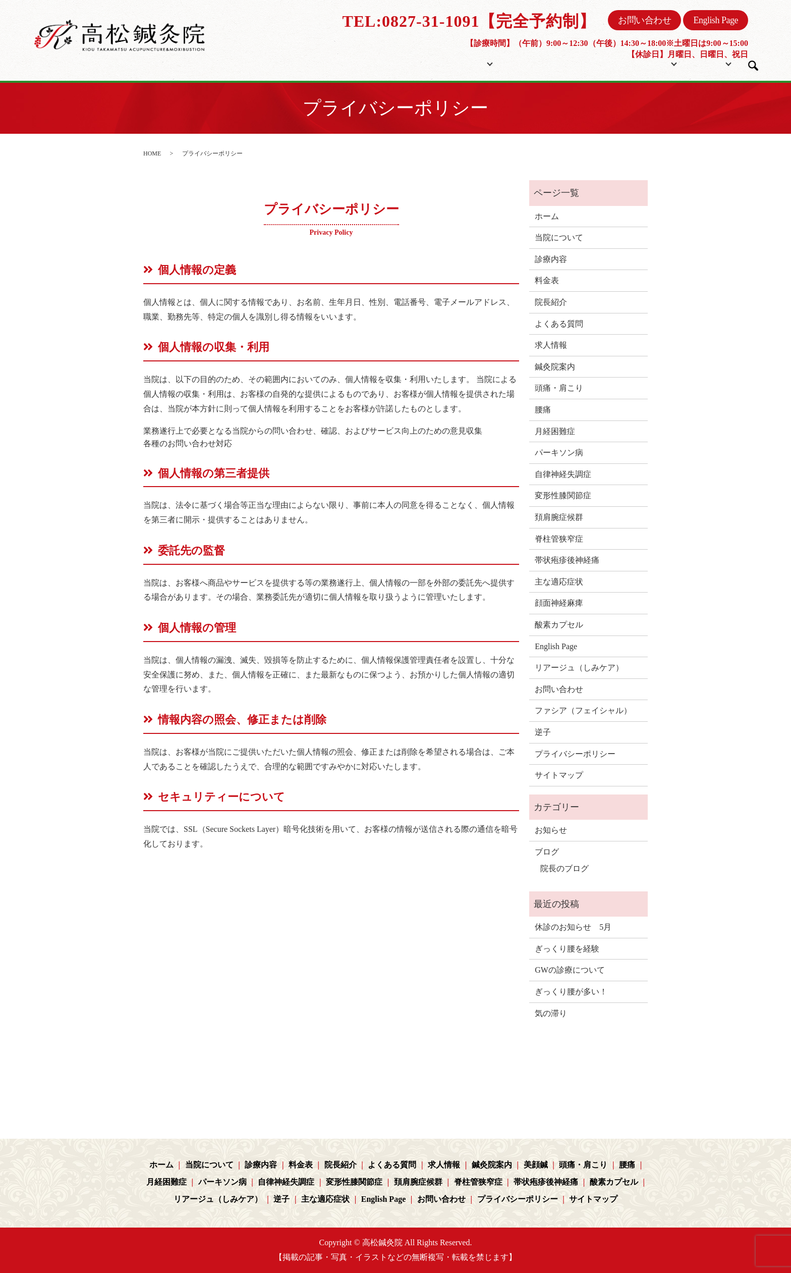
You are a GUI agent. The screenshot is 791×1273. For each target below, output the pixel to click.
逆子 (543, 732)
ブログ (701, 63)
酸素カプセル (559, 624)
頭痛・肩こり (559, 388)
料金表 (535, 63)
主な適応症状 (559, 581)
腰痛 (543, 409)
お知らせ (551, 830)
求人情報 (551, 345)
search (753, 65)
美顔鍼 (536, 1164)
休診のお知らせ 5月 (573, 927)
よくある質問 (559, 324)
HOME (152, 153)
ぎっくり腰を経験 (567, 948)
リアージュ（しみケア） (579, 667)
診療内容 (551, 259)
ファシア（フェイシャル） (583, 710)
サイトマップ (559, 775)
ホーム (409, 63)
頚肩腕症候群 (559, 517)
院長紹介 (579, 63)
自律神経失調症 (563, 474)
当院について (463, 63)
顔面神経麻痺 (559, 603)
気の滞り (551, 1013)
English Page (715, 20)
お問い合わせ (644, 20)
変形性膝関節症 (563, 495)
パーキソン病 (559, 452)
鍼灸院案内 (555, 366)
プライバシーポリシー (575, 754)
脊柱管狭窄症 (559, 539)
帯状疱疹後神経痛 (567, 560)
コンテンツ (633, 63)
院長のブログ (564, 868)
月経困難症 (555, 431)
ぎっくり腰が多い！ (571, 991)
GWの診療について (570, 970)
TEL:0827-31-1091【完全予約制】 (469, 21)
